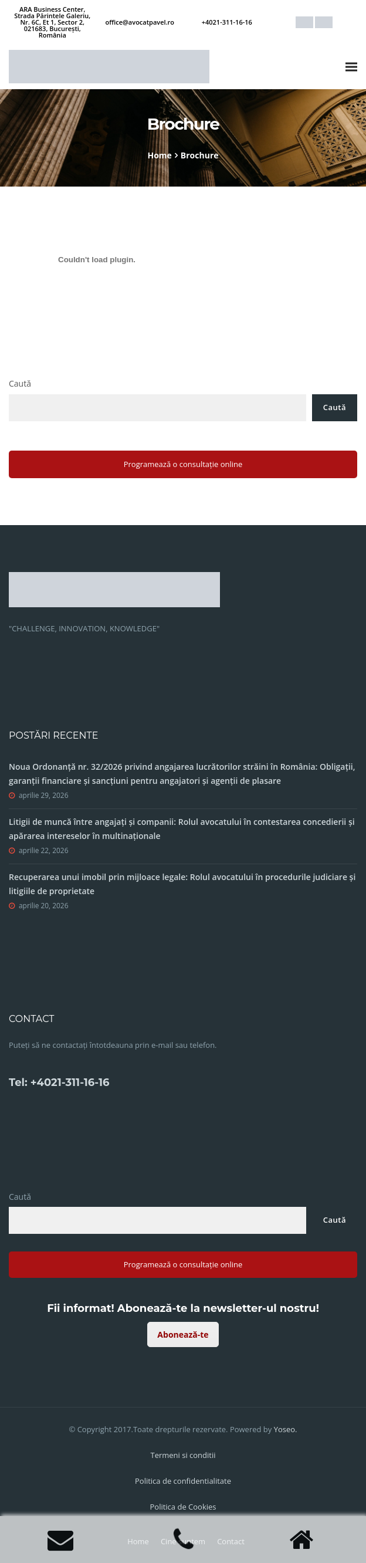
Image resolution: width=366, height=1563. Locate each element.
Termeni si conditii (182, 1455)
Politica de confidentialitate (183, 1481)
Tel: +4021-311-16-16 (59, 1082)
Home (159, 155)
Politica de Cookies (183, 1506)
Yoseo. (285, 1429)
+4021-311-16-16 (227, 22)
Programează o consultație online (183, 464)
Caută (20, 383)
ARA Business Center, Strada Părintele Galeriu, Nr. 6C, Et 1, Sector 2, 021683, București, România (52, 22)
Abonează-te (182, 1334)
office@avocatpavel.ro (139, 22)
